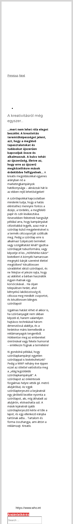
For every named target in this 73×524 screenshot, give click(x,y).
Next (22, 75)
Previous (12, 75)
